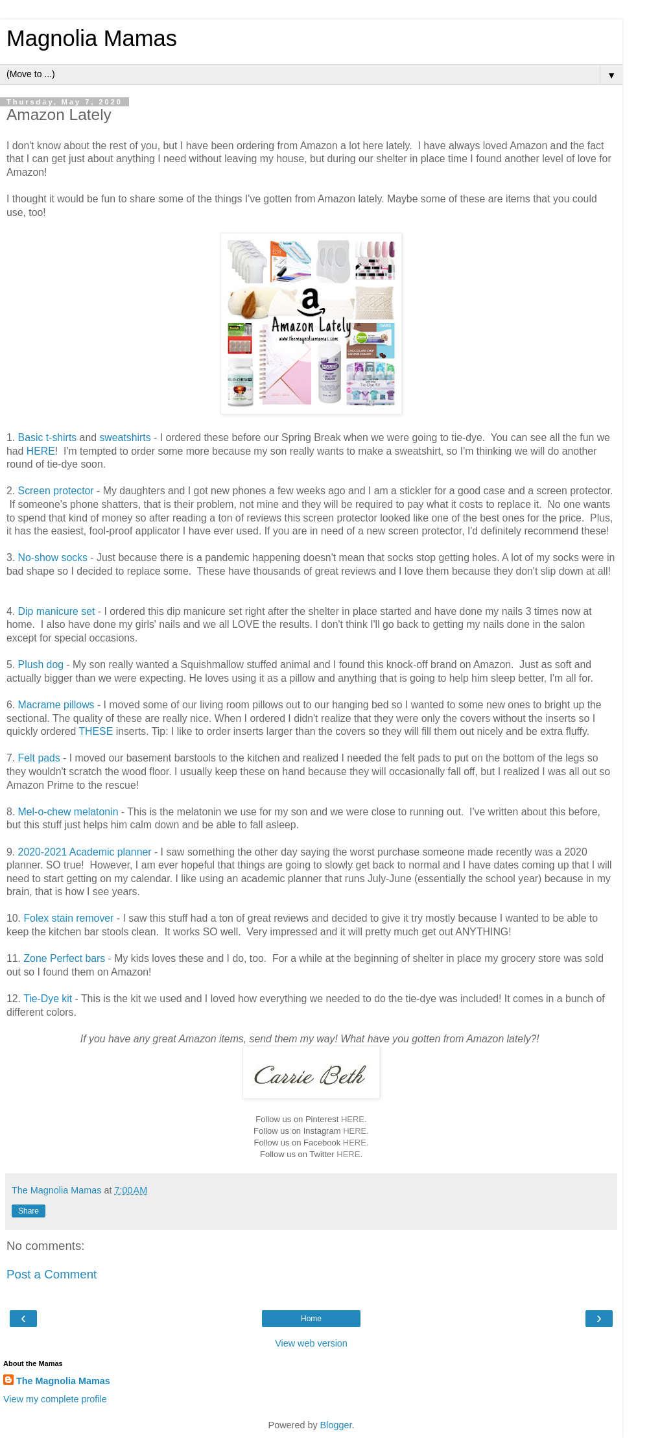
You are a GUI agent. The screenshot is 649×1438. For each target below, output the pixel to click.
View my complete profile (55, 1399)
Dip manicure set (56, 611)
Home (311, 1318)
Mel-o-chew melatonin (68, 811)
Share (28, 1211)
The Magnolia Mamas (63, 1381)
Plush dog (41, 664)
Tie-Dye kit (47, 998)
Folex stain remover (68, 918)
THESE (95, 731)
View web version (311, 1343)
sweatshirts (124, 437)
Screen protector (56, 490)
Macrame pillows (56, 704)
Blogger (336, 1425)
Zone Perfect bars (64, 958)
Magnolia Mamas (91, 38)
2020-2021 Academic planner (85, 851)
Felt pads (39, 757)
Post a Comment (51, 1274)
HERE (41, 451)
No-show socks (53, 557)
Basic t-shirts (47, 437)
